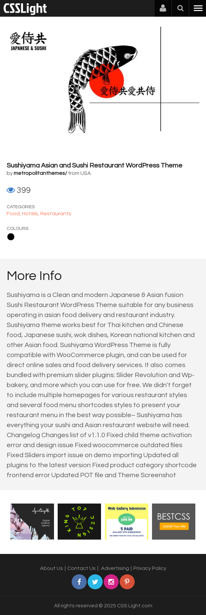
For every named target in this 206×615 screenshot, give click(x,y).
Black (11, 237)
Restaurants (55, 213)
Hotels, (31, 213)
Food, (14, 213)
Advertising (115, 568)
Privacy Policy (149, 568)
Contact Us (81, 568)
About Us (51, 568)
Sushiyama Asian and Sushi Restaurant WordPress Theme (94, 165)
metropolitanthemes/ (40, 173)
